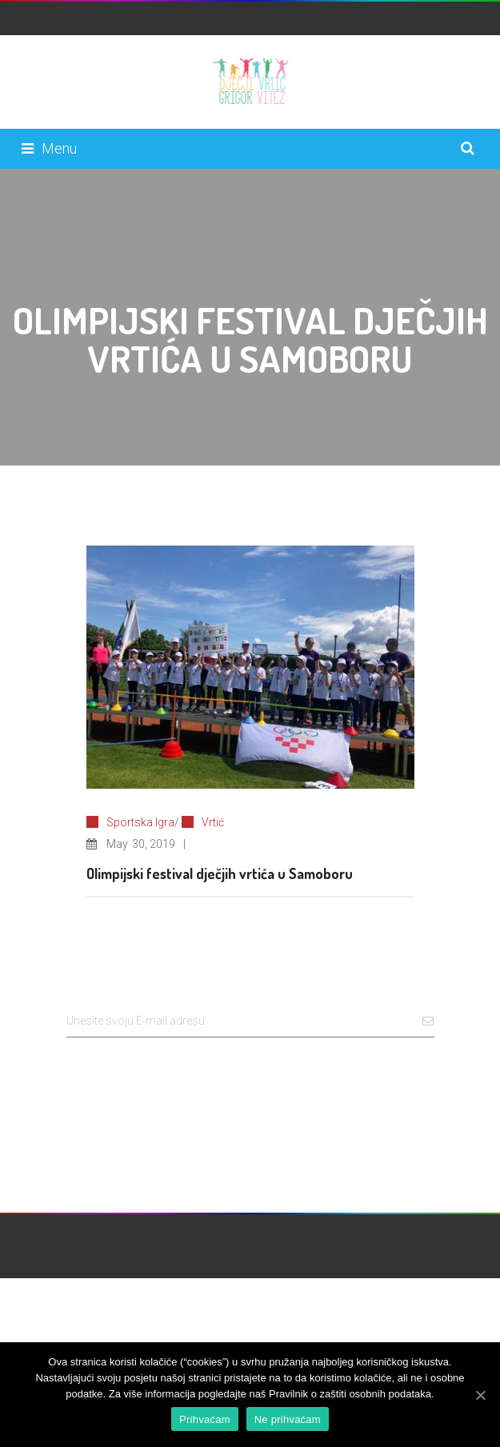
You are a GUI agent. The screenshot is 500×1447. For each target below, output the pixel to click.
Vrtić (213, 822)
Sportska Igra (140, 822)
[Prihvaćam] (480, 1395)
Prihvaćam (204, 1419)
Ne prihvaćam (287, 1419)
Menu (49, 148)
